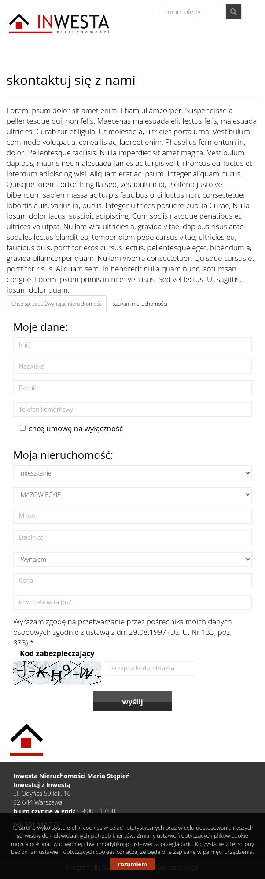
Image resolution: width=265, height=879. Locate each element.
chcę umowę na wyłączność (71, 428)
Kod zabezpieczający (57, 653)
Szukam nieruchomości (139, 304)
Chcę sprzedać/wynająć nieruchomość (56, 304)
